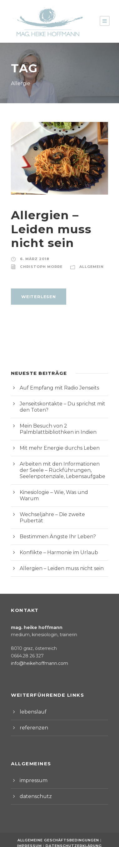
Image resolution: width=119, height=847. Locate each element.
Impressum (31, 833)
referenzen (32, 715)
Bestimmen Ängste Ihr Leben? (53, 524)
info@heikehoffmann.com (36, 650)
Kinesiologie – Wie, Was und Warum (60, 492)
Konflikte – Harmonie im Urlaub (54, 540)
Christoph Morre (39, 267)
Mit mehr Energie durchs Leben (54, 448)
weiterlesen (37, 296)
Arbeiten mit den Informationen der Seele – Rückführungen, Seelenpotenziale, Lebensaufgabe (58, 470)
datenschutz (33, 783)
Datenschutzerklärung (73, 833)
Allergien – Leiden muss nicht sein (48, 229)
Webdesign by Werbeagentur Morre (59, 839)
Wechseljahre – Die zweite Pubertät (59, 508)
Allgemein (87, 267)
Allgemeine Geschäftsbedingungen (59, 828)
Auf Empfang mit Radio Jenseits (55, 387)
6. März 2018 (33, 259)
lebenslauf (31, 699)
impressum (32, 768)
